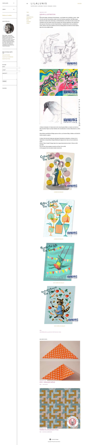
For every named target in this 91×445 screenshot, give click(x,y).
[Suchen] (79, 3)
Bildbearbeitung (30, 17)
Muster (28, 23)
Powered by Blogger (53, 439)
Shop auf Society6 (6, 55)
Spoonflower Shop (6, 58)
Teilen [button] (28, 12)
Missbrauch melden (7, 15)
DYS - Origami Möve (47, 382)
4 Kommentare (45, 384)
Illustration (29, 21)
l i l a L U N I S (39, 3)
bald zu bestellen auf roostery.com (58, 282)
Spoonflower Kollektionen (7, 56)
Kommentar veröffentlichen (47, 431)
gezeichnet (29, 18)
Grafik (28, 20)
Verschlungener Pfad (49, 430)
